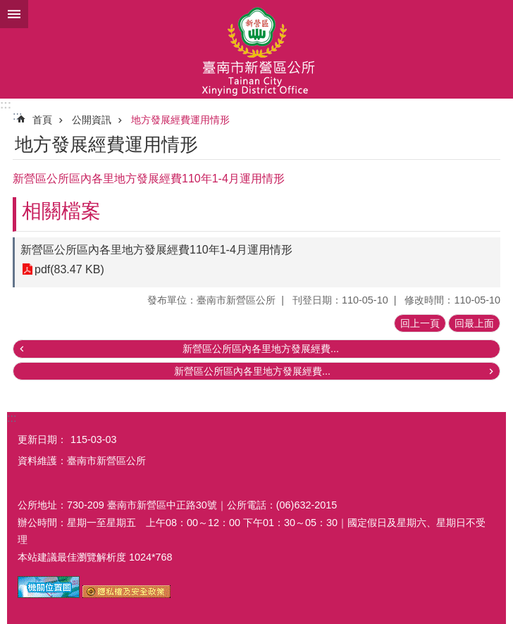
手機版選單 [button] (14, 14)
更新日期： (42, 439)
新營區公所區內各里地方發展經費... (261, 348)
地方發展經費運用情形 (180, 119)
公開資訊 (91, 119)
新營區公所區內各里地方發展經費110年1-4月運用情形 (156, 250)
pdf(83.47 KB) (69, 269)
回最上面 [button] (474, 323)
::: (5, 105)
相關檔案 (61, 211)
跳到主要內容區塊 (7, 7)
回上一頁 (420, 323)
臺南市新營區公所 (256, 49)
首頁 (42, 119)
